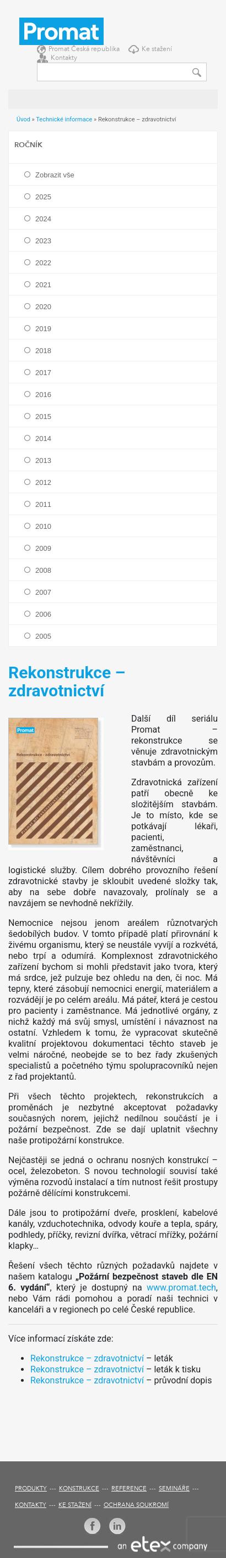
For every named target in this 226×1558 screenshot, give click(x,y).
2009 (43, 548)
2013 (43, 460)
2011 (43, 504)
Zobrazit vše (54, 175)
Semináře (174, 1489)
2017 (43, 372)
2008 (43, 570)
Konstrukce (79, 1489)
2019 (43, 329)
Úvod (23, 119)
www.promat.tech (181, 1287)
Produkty (31, 1489)
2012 (43, 482)
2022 (43, 263)
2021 (43, 285)
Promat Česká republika (84, 49)
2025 (43, 197)
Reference (129, 1489)
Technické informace (64, 119)
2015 (43, 416)
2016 (43, 394)
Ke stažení (157, 49)
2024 (43, 219)
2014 (43, 438)
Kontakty (64, 58)
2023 (43, 241)
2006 (43, 614)
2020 (43, 307)
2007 (43, 592)
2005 (43, 636)
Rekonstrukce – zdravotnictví (87, 1358)
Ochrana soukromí (136, 1506)
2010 (43, 526)
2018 (43, 351)
